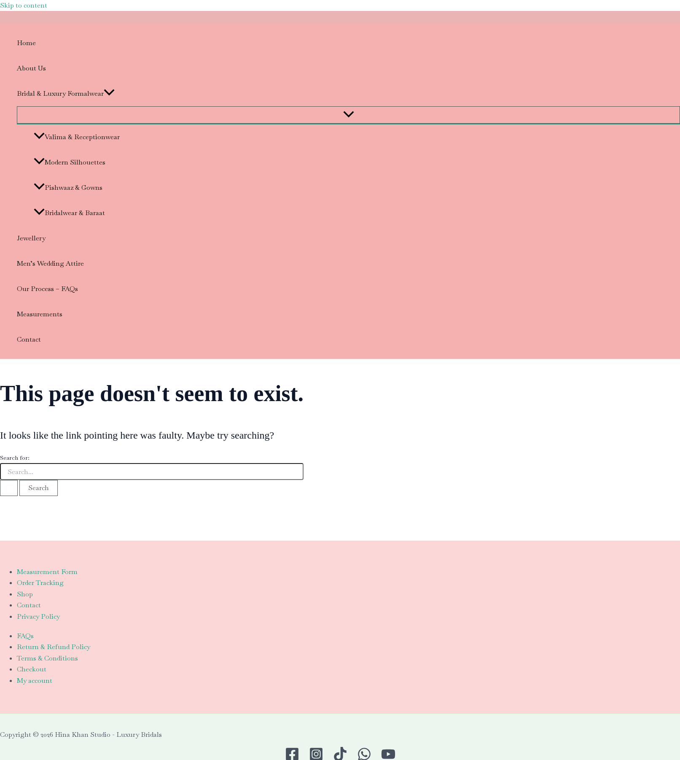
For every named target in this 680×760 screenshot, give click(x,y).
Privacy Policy (38, 616)
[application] (109, 93)
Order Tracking (40, 582)
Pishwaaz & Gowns (68, 187)
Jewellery (31, 238)
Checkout (31, 669)
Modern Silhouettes (69, 162)
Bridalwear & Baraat (69, 212)
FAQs (25, 635)
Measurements (39, 314)
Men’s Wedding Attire (50, 263)
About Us (31, 68)
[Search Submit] (9, 488)
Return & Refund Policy (53, 646)
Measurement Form (47, 571)
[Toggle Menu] (348, 115)
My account (34, 680)
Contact (29, 339)
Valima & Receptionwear (77, 136)
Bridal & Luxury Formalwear (66, 93)
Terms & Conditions (47, 658)
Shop (25, 594)
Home (26, 42)
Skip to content (23, 5)
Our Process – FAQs (47, 288)
